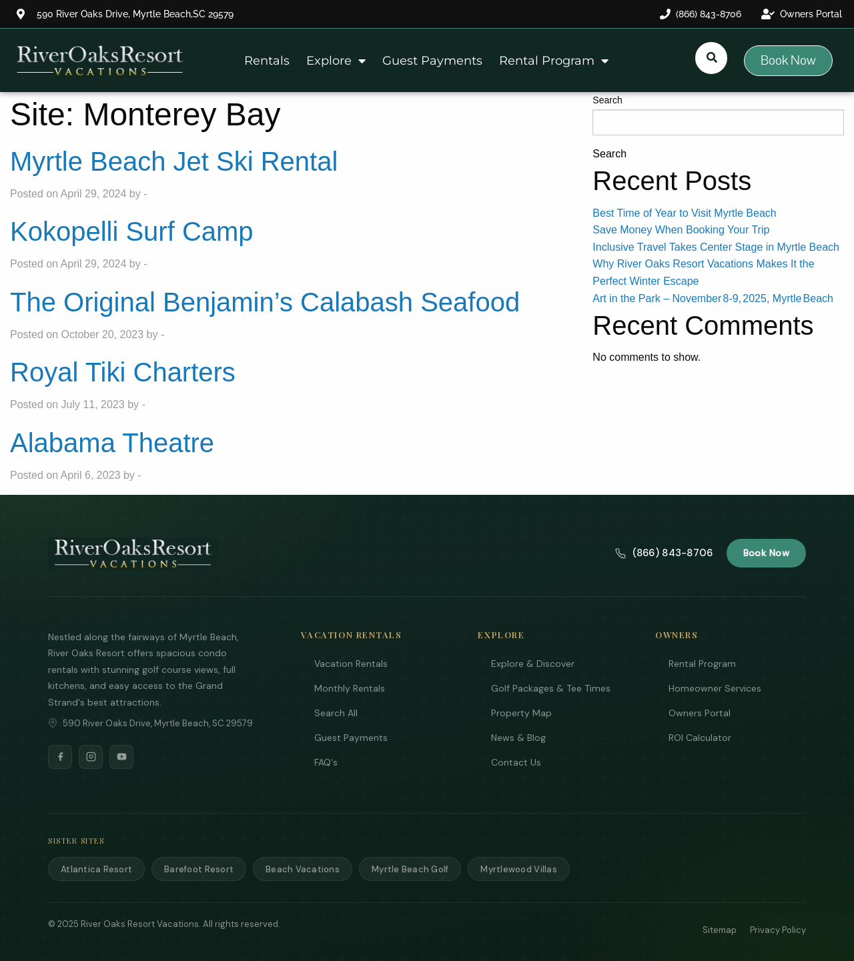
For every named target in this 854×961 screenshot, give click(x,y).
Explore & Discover (532, 664)
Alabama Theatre (112, 442)
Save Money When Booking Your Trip (680, 229)
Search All (336, 713)
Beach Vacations (303, 869)
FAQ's (326, 762)
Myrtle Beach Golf (410, 869)
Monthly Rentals (349, 688)
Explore (336, 60)
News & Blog (518, 738)
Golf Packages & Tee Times (550, 688)
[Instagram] (91, 757)
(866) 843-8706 (664, 553)
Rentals (267, 60)
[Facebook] (60, 757)
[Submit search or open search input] (712, 57)
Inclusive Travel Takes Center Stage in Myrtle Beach (715, 247)
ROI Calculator (700, 738)
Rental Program (553, 60)
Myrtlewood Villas (518, 869)
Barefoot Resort (199, 869)
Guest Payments (432, 60)
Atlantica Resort (96, 869)
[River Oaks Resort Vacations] (133, 554)
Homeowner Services (715, 688)
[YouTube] (121, 757)
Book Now (766, 553)
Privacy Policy (778, 930)
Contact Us (516, 762)
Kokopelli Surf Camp (132, 231)
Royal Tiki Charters (123, 372)
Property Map (521, 713)
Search (607, 100)
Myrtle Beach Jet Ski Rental (174, 161)
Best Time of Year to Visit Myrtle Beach (684, 213)
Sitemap (720, 930)
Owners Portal (700, 713)
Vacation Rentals (351, 664)
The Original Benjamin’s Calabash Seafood (265, 302)
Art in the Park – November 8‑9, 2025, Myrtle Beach (712, 298)
